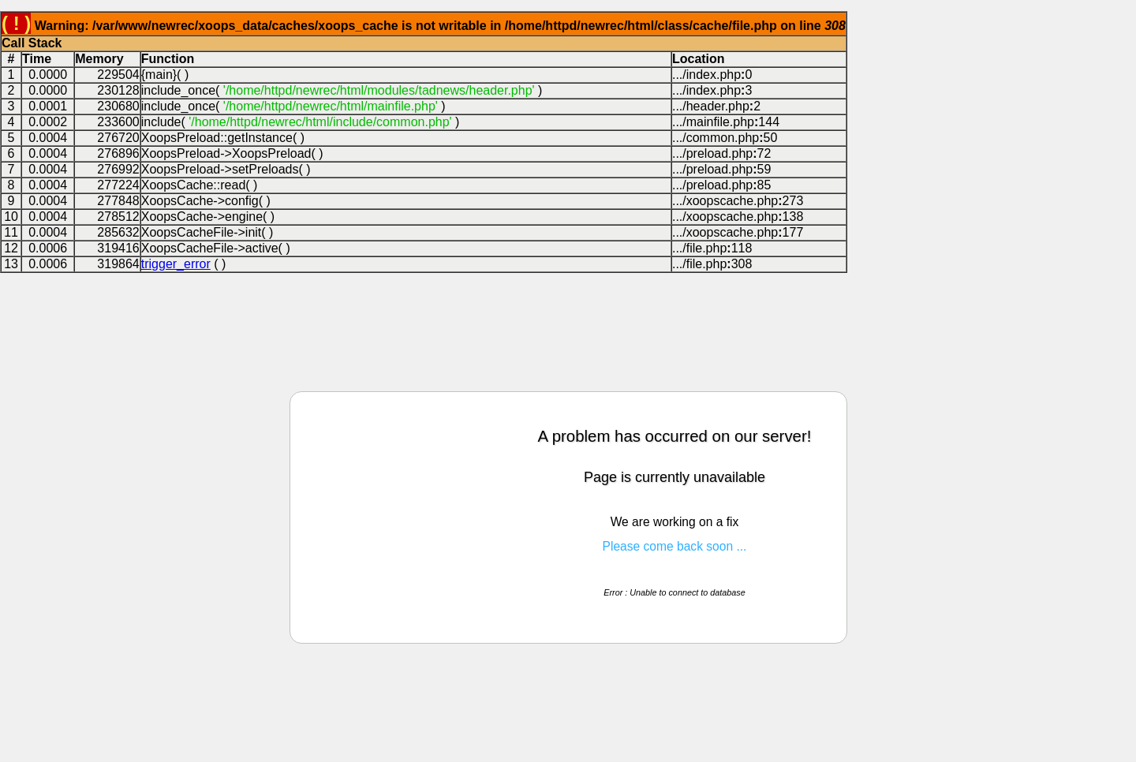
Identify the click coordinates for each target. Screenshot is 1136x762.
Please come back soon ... (675, 546)
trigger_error (176, 264)
